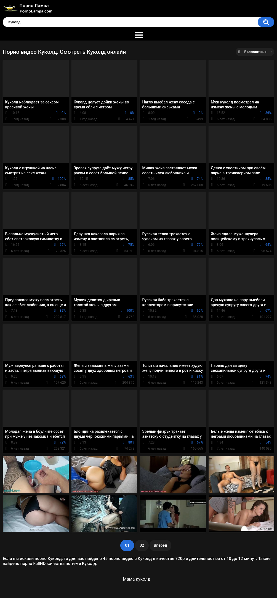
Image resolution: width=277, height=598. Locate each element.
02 (142, 545)
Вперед (160, 545)
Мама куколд (136, 579)
